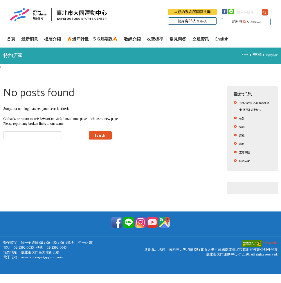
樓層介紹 (52, 39)
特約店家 (245, 170)
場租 (242, 152)
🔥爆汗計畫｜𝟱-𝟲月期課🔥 (92, 39)
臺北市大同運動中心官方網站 (56, 119)
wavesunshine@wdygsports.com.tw (46, 266)
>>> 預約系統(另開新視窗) (192, 12)
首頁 (11, 39)
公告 (242, 126)
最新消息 (29, 39)
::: (1, 67)
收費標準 (155, 39)
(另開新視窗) (258, 252)
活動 (242, 135)
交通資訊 (200, 39)
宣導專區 (245, 161)
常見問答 (177, 39)
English (221, 39)
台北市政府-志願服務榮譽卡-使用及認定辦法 (254, 110)
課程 (242, 143)
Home (242, 55)
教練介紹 (132, 39)
